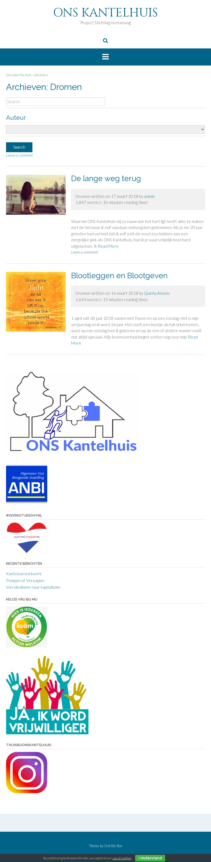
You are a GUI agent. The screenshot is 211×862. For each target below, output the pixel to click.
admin (149, 196)
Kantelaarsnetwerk (23, 573)
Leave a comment (19, 155)
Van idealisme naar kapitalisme (33, 587)
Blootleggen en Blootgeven (119, 275)
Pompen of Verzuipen (25, 580)
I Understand (150, 858)
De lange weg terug (106, 178)
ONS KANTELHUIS (105, 13)
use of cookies (121, 858)
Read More (108, 246)
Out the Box (113, 846)
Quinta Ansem (157, 293)
